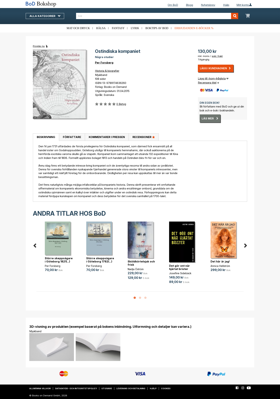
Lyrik (135, 28)
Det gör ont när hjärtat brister (179, 267)
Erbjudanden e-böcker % (193, 28)
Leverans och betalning (130, 388)
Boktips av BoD (156, 28)
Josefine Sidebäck (180, 273)
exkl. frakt (217, 56)
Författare (72, 137)
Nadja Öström (136, 269)
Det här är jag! (220, 261)
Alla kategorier (44, 16)
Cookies (166, 388)
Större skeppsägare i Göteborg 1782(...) (100, 260)
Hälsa (101, 28)
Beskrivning (46, 137)
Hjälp (226, 5)
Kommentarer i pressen (107, 137)
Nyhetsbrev (208, 5)
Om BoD (173, 5)
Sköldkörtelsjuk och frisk (141, 263)
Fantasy (118, 28)
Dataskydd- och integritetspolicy (76, 388)
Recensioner (143, 137)
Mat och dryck (78, 28)
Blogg (189, 5)
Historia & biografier (107, 70)
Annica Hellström (220, 265)
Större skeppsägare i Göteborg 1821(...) (59, 260)
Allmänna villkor (40, 388)
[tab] (46, 137)
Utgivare (106, 388)
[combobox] (157, 16)
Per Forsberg (104, 62)
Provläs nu (39, 46)
